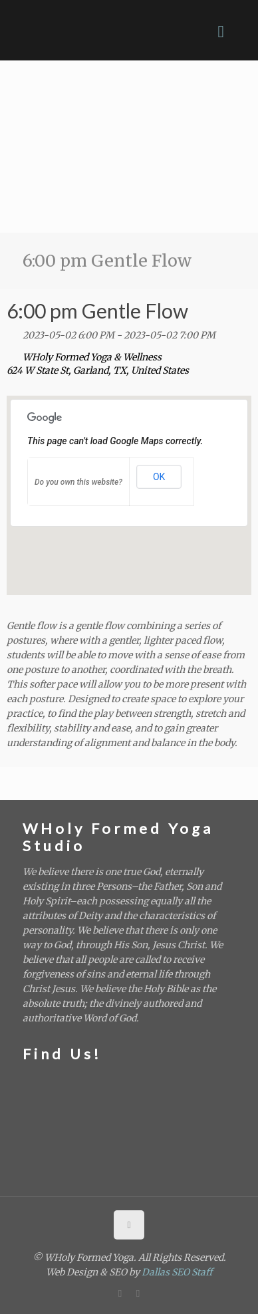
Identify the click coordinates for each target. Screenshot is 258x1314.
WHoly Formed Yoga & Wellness (92, 357)
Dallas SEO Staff (177, 1272)
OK (159, 476)
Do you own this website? (78, 482)
